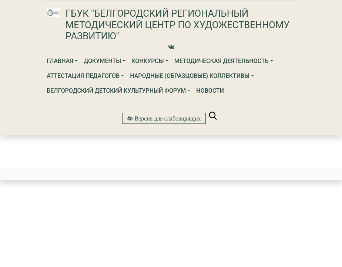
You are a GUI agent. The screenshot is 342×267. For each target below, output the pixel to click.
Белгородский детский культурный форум (116, 90)
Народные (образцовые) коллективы (189, 75)
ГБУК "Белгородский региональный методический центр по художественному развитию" (177, 25)
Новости (210, 90)
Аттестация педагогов (83, 75)
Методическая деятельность (221, 61)
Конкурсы (147, 61)
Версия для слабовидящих (167, 118)
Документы (102, 61)
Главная (60, 61)
